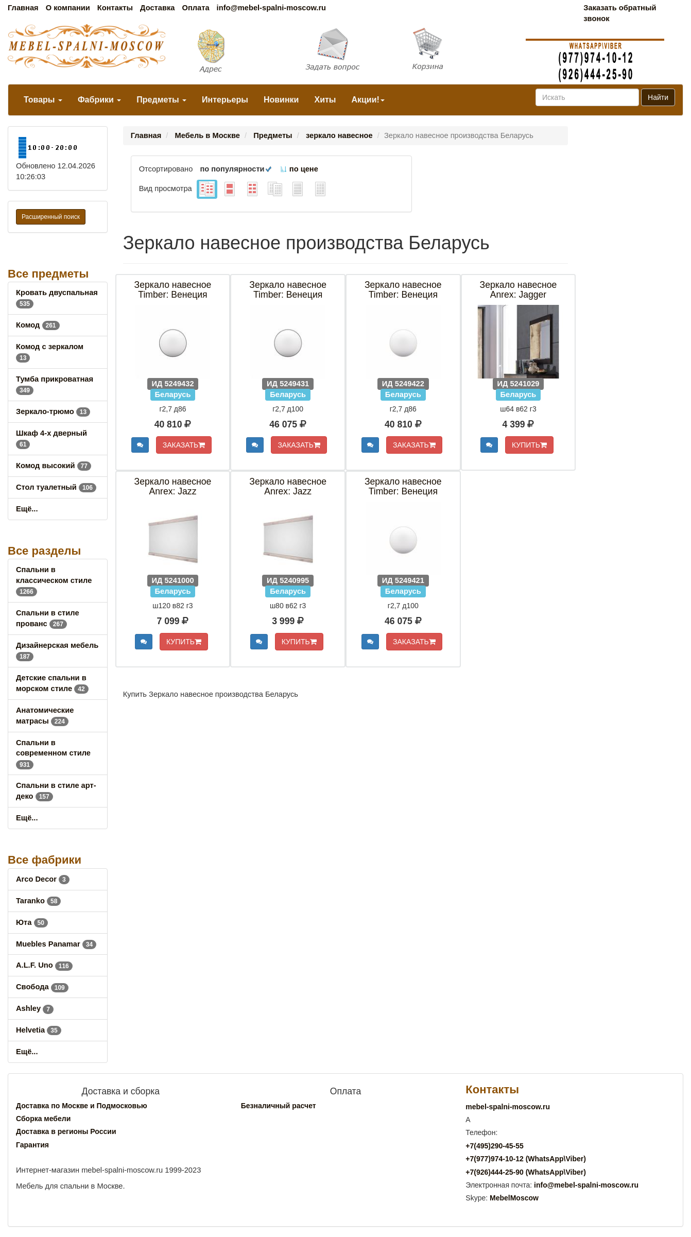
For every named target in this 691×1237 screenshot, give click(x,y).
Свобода (42, 987)
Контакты (115, 8)
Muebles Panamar (56, 944)
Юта (32, 922)
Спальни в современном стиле (53, 753)
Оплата (195, 8)
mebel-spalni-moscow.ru (507, 1107)
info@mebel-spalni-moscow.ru (271, 8)
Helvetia (38, 1030)
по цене (299, 169)
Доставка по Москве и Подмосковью (81, 1106)
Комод (38, 325)
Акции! (367, 99)
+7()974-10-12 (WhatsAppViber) (525, 1159)
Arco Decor (43, 879)
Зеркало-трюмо (53, 411)
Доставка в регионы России (66, 1131)
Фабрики (99, 99)
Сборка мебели (43, 1118)
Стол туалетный (56, 487)
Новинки (281, 99)
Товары (43, 99)
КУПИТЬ (529, 445)
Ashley (35, 1008)
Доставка (157, 8)
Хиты (325, 99)
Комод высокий (53, 465)
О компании (68, 8)
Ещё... (27, 509)
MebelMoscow (514, 1198)
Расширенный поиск (51, 216)
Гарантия (32, 1145)
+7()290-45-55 (494, 1146)
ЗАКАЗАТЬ (184, 445)
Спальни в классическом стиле (54, 580)
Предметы (161, 99)
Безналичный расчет (278, 1106)
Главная (23, 8)
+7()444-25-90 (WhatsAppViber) (525, 1172)
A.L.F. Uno (44, 965)
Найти (658, 97)
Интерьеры (225, 99)
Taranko (38, 901)
